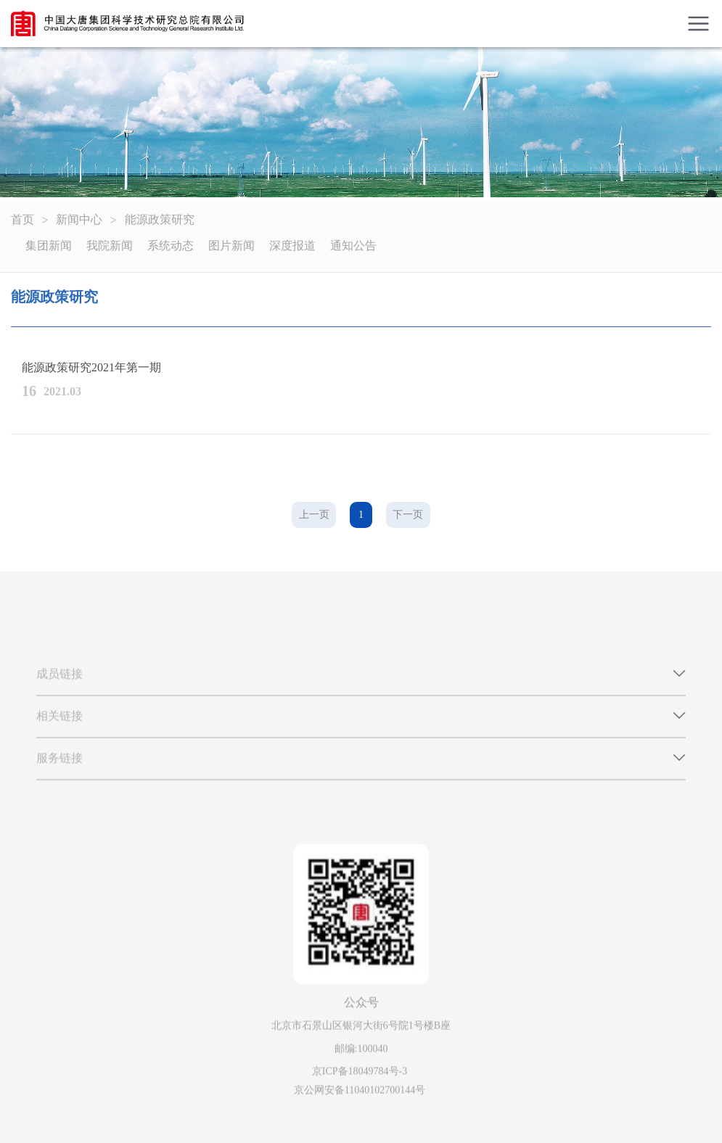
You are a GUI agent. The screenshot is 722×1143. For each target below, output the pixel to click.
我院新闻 (109, 245)
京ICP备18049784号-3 (359, 1073)
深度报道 (292, 245)
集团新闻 (48, 245)
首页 (22, 219)
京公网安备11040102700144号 (359, 1091)
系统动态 (170, 245)
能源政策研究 (159, 219)
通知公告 (353, 245)
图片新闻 (231, 245)
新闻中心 (79, 219)
